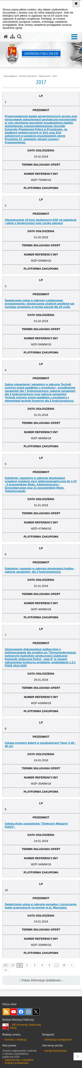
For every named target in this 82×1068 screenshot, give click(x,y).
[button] (74, 37)
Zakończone (44, 76)
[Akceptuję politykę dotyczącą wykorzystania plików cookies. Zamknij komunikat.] (76, 3)
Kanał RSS (6, 1011)
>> (4, 970)
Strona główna (10, 76)
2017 (54, 76)
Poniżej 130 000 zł (28, 76)
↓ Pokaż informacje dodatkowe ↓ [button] (41, 980)
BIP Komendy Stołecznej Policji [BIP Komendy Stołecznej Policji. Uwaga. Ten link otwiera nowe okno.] (25, 1026)
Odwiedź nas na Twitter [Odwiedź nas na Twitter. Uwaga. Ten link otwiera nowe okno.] (35, 1011)
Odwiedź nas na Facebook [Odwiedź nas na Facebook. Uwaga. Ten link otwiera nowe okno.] (20, 1011)
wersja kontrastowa (55, 1050)
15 (64, 965)
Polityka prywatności (16, 1063)
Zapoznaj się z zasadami (19, 1059)
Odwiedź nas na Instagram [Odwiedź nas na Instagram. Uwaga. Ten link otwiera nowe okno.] (28, 1011)
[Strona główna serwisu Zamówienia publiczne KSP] (5, 36)
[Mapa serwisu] (12, 36)
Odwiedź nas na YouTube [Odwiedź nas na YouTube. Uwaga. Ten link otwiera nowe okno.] (13, 1011)
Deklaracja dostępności (58, 1039)
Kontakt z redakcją (15, 1039)
